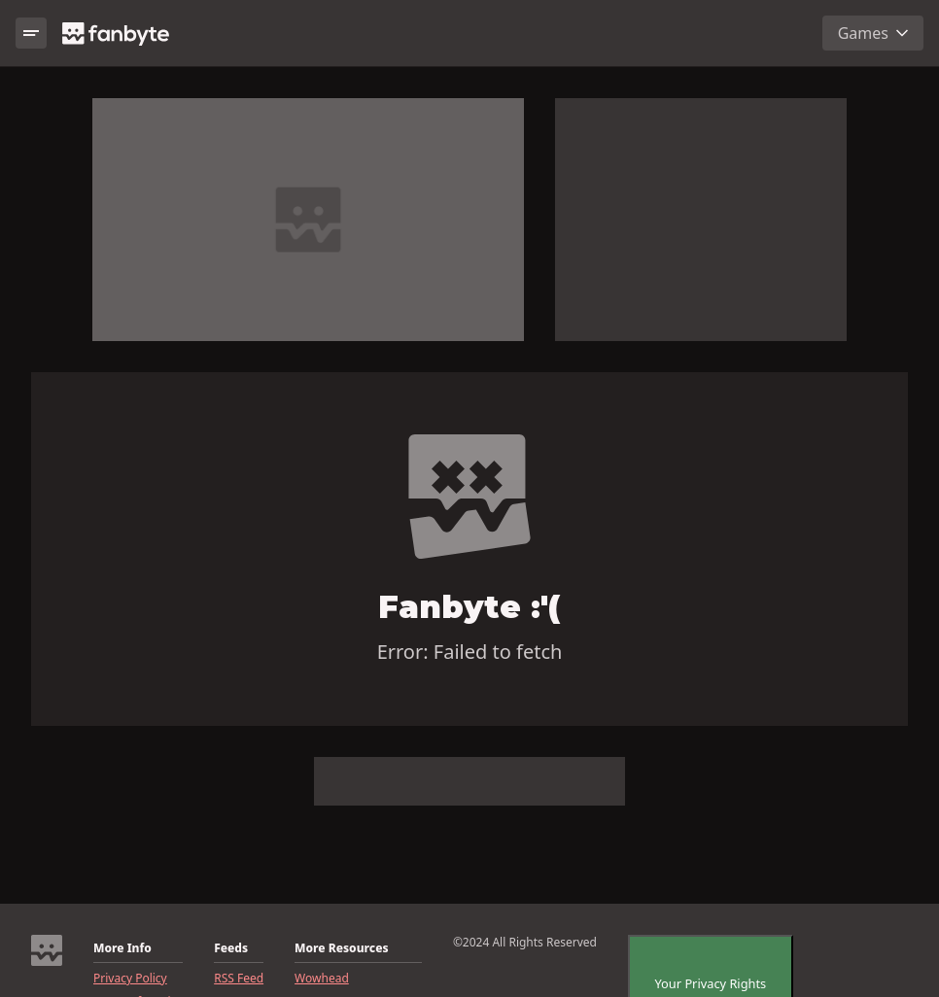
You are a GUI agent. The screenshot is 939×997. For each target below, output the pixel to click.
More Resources (341, 948)
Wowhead (322, 978)
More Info (122, 948)
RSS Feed (238, 978)
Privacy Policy (130, 978)
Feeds (231, 948)
